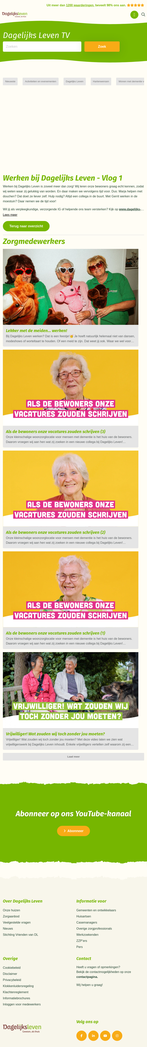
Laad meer (73, 756)
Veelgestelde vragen (17, 922)
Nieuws (8, 928)
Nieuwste (10, 81)
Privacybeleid (12, 980)
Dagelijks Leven (74, 81)
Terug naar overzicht (26, 226)
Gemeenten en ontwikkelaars (96, 910)
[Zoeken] (143, 14)
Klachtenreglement (15, 992)
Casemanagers (86, 922)
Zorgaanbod (11, 916)
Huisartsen (83, 916)
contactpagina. (87, 976)
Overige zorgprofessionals (94, 928)
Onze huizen (11, 910)
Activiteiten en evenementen (40, 81)
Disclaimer (10, 973)
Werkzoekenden (87, 934)
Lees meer (10, 214)
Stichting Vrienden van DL (20, 934)
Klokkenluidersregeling (18, 986)
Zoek (100, 46)
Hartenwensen (101, 81)
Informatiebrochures (16, 998)
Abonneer (73, 831)
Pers (79, 947)
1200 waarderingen (80, 5)
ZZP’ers (81, 940)
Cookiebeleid (12, 967)
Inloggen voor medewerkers (22, 1004)
